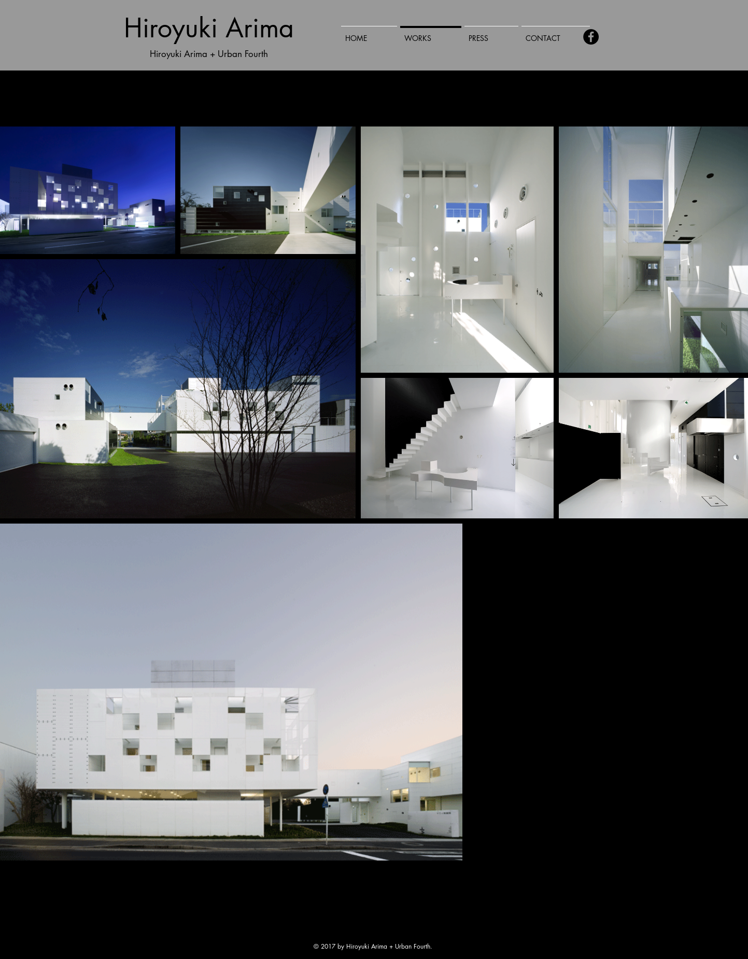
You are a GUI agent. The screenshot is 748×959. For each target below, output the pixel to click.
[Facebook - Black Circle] (591, 37)
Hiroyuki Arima (209, 28)
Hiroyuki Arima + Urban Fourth (209, 54)
